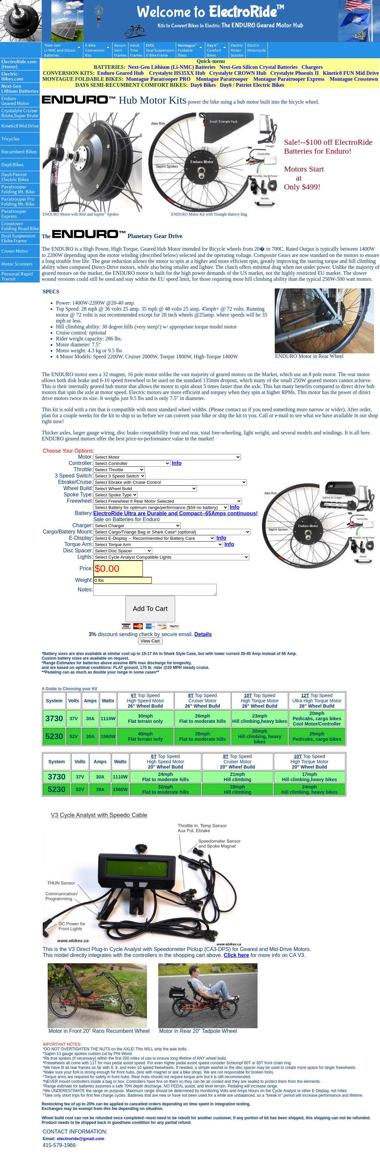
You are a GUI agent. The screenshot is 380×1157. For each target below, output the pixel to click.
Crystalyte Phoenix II (294, 73)
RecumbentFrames (120, 50)
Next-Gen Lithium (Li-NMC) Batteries (171, 67)
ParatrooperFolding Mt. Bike (17, 189)
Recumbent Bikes (19, 151)
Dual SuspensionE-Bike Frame (160, 50)
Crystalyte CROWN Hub (237, 73)
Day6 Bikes (12, 164)
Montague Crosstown (354, 79)
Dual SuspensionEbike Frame (18, 238)
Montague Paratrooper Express (288, 79)
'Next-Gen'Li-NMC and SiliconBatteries (62, 50)
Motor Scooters (16, 264)
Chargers (312, 67)
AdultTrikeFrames (136, 50)
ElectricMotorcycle (256, 50)
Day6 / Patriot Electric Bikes (252, 85)
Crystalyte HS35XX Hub (177, 73)
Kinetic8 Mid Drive (19, 126)
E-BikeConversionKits (97, 50)
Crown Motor (14, 251)
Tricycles (10, 138)
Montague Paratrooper (222, 79)
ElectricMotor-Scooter (237, 50)
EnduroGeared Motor (15, 100)
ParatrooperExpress (13, 213)
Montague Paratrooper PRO (158, 79)
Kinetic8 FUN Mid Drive (351, 73)
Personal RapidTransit (17, 276)
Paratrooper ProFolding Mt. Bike (17, 201)
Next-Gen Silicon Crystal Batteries (258, 67)
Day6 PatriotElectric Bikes (15, 176)
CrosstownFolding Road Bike (20, 225)
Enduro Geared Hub (120, 73)
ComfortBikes (216, 50)
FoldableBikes (190, 50)
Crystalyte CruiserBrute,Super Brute (19, 113)
